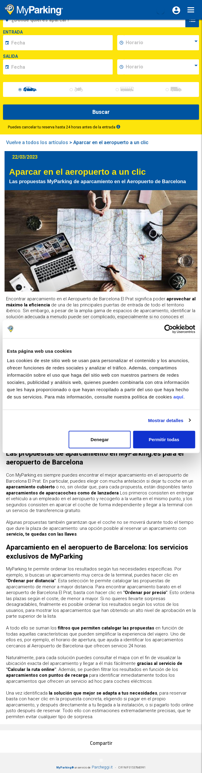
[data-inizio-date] (61, 42)
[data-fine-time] (161, 66)
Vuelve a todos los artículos (37, 142)
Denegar (100, 439)
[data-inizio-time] (161, 42)
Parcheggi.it (102, 767)
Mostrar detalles (166, 420)
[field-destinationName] (95, 19)
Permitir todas (164, 439)
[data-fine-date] (61, 66)
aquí (179, 396)
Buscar (101, 112)
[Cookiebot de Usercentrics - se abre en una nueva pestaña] (168, 328)
